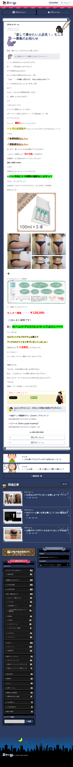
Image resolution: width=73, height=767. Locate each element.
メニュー (19, 683)
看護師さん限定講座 (19, 692)
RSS (65, 484)
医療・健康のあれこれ (19, 594)
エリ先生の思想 (19, 585)
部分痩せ (19, 616)
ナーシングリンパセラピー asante (50, 565)
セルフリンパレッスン (19, 660)
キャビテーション (20, 624)
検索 (29, 721)
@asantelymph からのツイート (48, 557)
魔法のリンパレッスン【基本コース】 (19, 668)
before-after (19, 674)
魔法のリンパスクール (19, 656)
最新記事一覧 (37, 476)
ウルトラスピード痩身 (20, 628)
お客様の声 (19, 650)
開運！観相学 (19, 711)
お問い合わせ (37, 437)
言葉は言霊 (19, 574)
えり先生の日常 (19, 589)
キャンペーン (14, 29)
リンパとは (19, 602)
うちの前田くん (19, 702)
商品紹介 (19, 678)
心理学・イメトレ (19, 688)
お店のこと (19, 643)
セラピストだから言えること (19, 570)
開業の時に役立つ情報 (19, 696)
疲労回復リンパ (20, 606)
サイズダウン (19, 633)
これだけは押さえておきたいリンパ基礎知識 (20, 610)
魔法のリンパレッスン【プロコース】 (19, 664)
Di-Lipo (20, 620)
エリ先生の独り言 (19, 707)
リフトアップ (19, 637)
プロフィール (55, 12)
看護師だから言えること (19, 580)
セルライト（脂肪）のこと (19, 598)
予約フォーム (11, 365)
